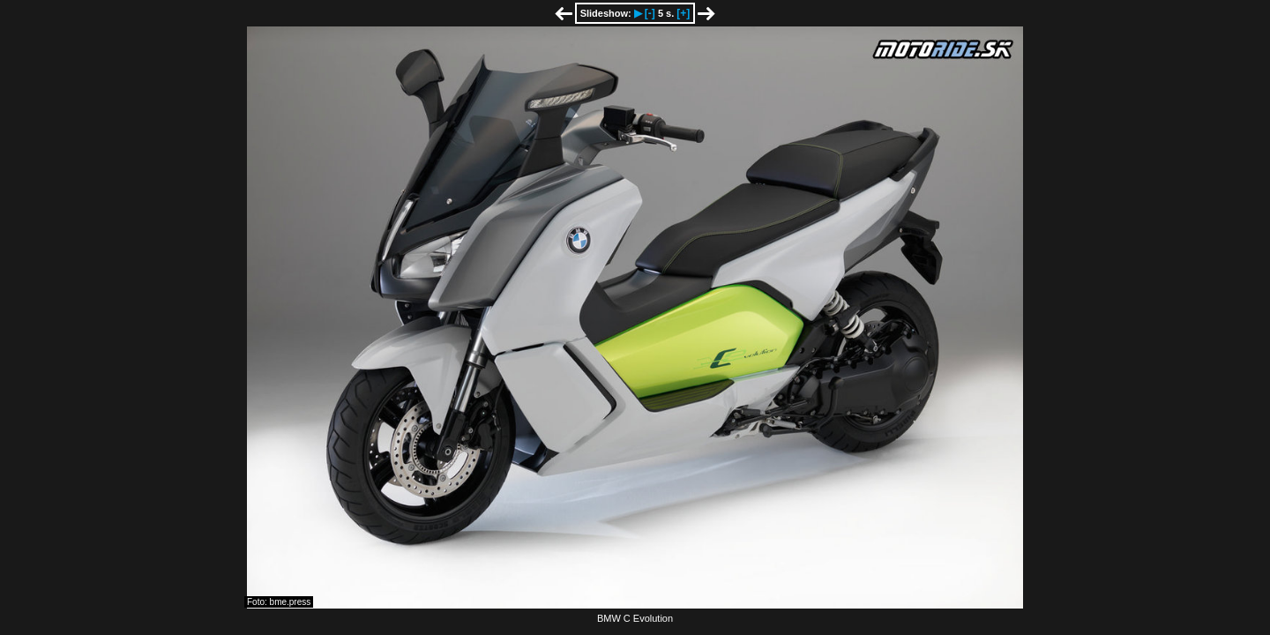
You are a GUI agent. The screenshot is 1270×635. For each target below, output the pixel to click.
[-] (650, 13)
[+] (683, 13)
